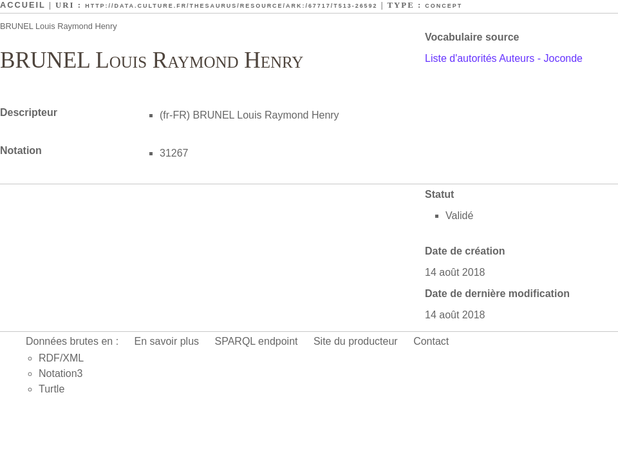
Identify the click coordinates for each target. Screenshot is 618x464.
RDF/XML (61, 358)
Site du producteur (356, 341)
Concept (443, 6)
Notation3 (61, 373)
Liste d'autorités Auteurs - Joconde (504, 58)
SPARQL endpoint (256, 341)
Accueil (23, 5)
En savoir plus (167, 341)
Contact (431, 341)
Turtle (51, 388)
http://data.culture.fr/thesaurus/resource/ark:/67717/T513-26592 (231, 6)
